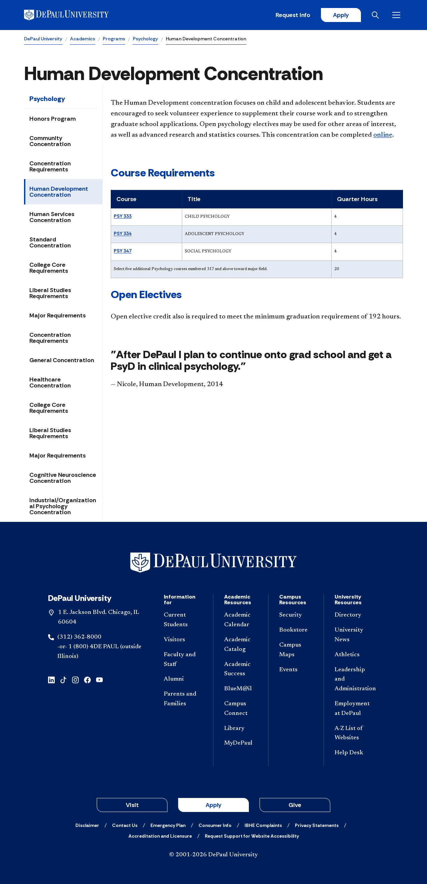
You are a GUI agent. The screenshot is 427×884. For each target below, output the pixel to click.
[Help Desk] (354, 753)
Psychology (145, 39)
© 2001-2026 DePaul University (213, 855)
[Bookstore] (296, 630)
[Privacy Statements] (317, 825)
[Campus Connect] (241, 709)
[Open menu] (397, 15)
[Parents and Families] (183, 699)
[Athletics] (354, 655)
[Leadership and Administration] (354, 679)
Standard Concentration (50, 242)
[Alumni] (183, 679)
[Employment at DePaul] (354, 709)
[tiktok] (63, 679)
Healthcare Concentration (50, 382)
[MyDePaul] (241, 743)
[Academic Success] (241, 669)
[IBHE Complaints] (263, 825)
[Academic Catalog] (241, 645)
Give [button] (295, 805)
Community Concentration (50, 141)
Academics (82, 39)
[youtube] (99, 679)
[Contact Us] (124, 825)
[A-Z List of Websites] (354, 733)
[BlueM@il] (241, 689)
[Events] (296, 670)
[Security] (296, 615)
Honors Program (52, 119)
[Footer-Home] (213, 563)
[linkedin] (51, 679)
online (382, 135)
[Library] (241, 729)
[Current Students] (183, 620)
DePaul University (43, 39)
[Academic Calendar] (241, 620)
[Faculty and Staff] (183, 660)
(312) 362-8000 (79, 637)
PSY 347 (122, 251)
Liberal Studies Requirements (50, 293)
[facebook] (87, 679)
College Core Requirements (48, 268)
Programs (114, 39)
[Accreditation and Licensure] (160, 836)
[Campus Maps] (296, 650)
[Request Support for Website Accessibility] (252, 836)
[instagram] (75, 679)
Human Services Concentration (51, 217)
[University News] (354, 635)
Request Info (293, 15)
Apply (341, 15)
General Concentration (61, 360)
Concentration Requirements (50, 166)
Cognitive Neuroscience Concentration (62, 478)
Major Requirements (57, 315)
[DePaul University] (76, 15)
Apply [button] (213, 805)
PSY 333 (122, 216)
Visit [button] (132, 805)
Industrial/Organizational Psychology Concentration (62, 506)
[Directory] (354, 615)
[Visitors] (183, 640)
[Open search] (377, 15)
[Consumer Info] (215, 825)
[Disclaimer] (87, 825)
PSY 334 (122, 233)
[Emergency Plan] (167, 825)
